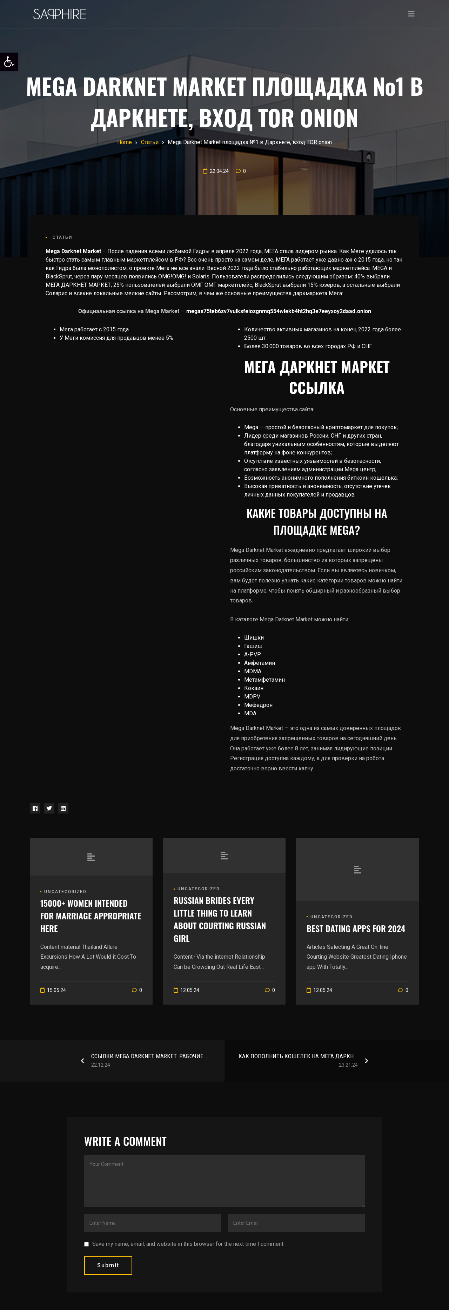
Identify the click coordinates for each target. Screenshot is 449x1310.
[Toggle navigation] (411, 14)
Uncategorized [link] (65, 891)
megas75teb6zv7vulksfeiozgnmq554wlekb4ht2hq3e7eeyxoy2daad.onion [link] (278, 311)
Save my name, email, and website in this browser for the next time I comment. (188, 1244)
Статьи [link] (62, 237)
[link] (9, 62)
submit (108, 1265)
